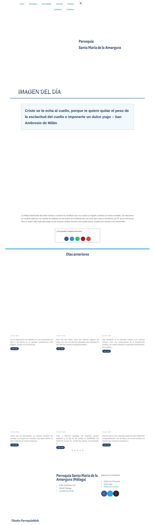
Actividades (46, 4)
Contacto (58, 9)
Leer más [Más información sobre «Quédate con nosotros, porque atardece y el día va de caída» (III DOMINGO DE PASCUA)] (60, 447)
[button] (81, 3)
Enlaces (71, 4)
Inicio (22, 4)
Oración (59, 4)
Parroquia (33, 4)
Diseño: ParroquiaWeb (29, 520)
